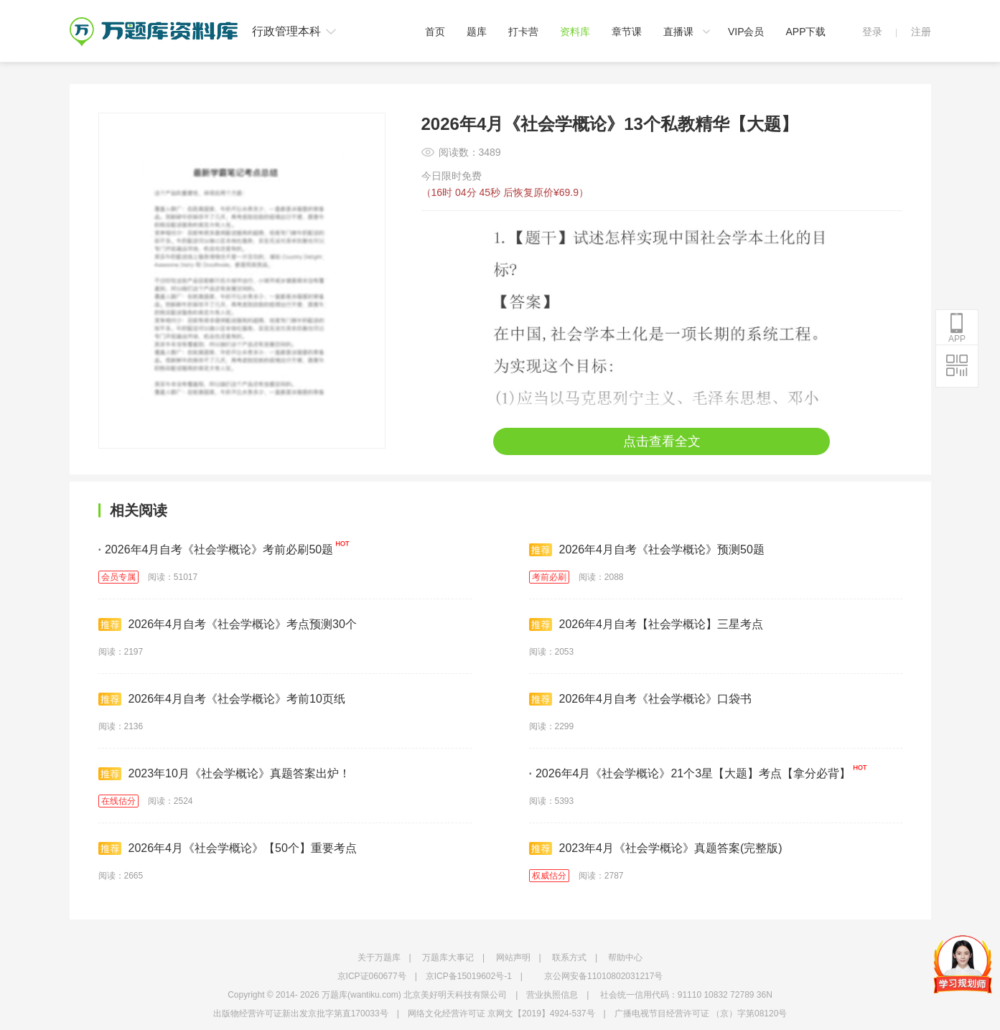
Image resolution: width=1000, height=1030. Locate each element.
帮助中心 (625, 957)
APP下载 (805, 31)
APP (957, 328)
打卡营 (523, 31)
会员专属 (118, 577)
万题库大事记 (448, 957)
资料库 (575, 31)
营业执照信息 (552, 995)
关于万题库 (379, 957)
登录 (872, 31)
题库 (477, 31)
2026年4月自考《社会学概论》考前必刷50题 (216, 549)
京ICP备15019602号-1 (469, 976)
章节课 (627, 31)
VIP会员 (746, 31)
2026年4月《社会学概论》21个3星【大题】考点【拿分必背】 (690, 773)
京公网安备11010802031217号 (603, 976)
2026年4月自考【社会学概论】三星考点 (646, 624)
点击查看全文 (662, 441)
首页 (435, 31)
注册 (921, 31)
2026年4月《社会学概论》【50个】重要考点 (227, 848)
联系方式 (569, 957)
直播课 (678, 31)
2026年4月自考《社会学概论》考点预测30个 (227, 624)
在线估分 (118, 801)
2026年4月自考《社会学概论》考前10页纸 (221, 699)
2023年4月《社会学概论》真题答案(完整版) (655, 848)
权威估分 (549, 876)
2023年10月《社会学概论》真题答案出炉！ (224, 773)
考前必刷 (549, 577)
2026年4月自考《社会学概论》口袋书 (640, 699)
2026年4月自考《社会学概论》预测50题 (647, 549)
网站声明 (513, 957)
